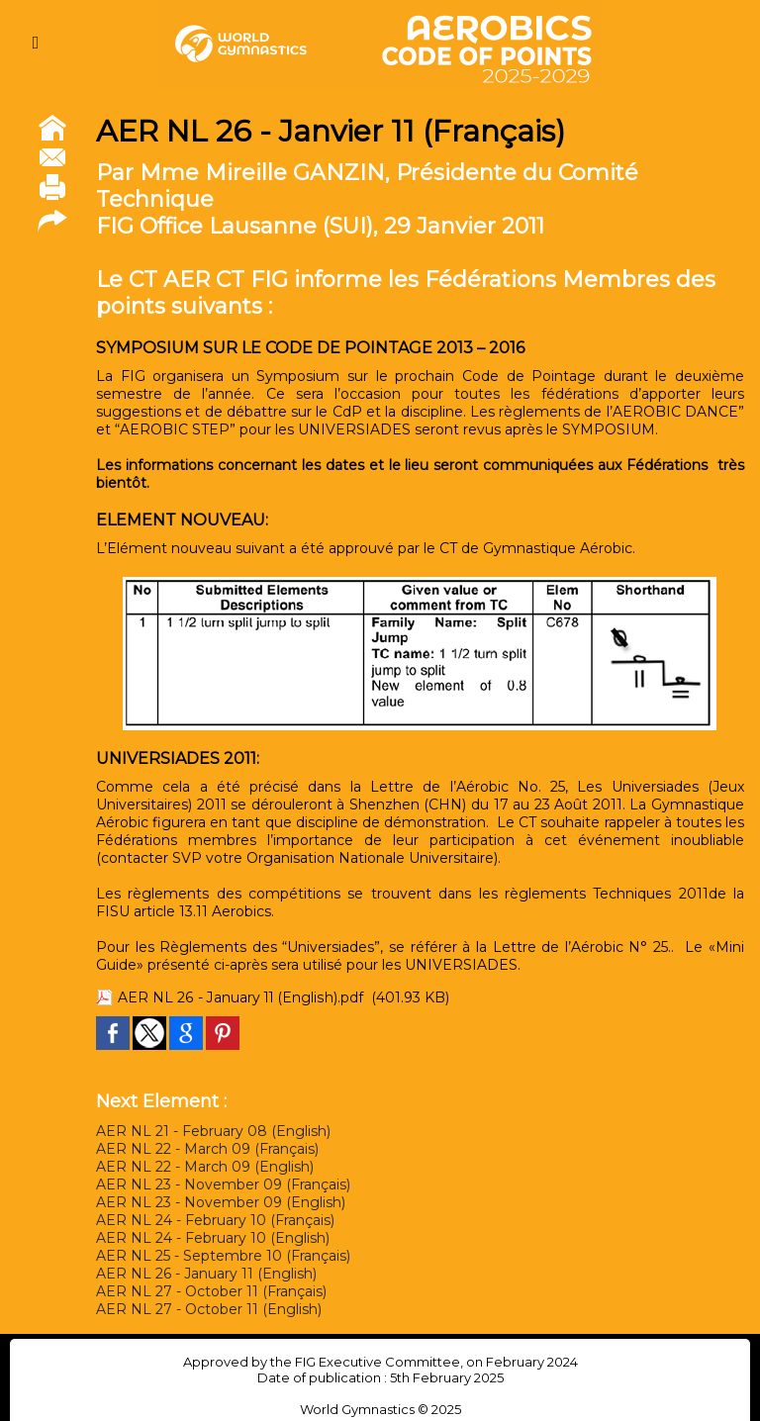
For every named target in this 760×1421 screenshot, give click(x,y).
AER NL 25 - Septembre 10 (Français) (223, 1256)
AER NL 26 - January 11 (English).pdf (241, 997)
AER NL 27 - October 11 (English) (209, 1309)
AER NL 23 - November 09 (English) (220, 1202)
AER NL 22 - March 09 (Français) (207, 1149)
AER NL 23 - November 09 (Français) (223, 1184)
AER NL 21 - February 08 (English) (213, 1131)
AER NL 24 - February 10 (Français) (215, 1220)
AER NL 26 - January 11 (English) (206, 1273)
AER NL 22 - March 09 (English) (205, 1167)
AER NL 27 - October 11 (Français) (211, 1291)
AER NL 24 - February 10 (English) (213, 1238)
